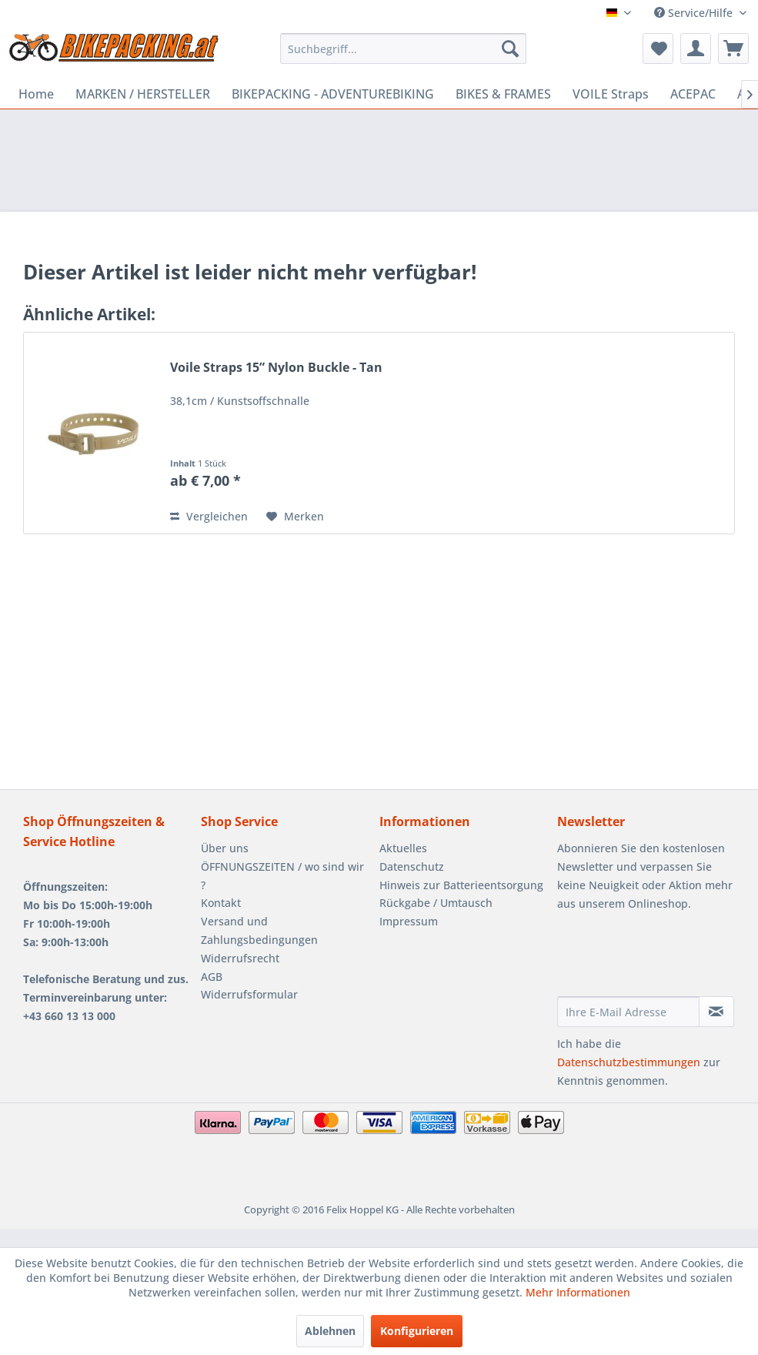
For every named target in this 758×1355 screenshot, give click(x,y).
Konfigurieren (416, 1330)
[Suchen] (510, 48)
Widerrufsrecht (240, 958)
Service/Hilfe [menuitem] (695, 12)
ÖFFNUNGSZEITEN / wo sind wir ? (282, 875)
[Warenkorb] (733, 48)
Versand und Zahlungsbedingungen (259, 930)
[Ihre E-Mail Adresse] (628, 1011)
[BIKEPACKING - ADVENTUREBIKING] (333, 94)
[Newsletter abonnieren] (716, 1011)
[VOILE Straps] (610, 94)
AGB (211, 976)
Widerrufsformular (249, 994)
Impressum (408, 921)
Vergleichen (209, 516)
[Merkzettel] (658, 48)
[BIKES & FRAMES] (503, 94)
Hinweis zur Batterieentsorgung (461, 885)
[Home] (36, 94)
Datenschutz (411, 866)
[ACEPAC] (692, 94)
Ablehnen (330, 1330)
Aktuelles (403, 848)
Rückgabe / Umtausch (436, 902)
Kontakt (221, 902)
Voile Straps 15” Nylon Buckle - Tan (276, 368)
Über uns (225, 848)
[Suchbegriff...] (403, 48)
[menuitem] (403, 48)
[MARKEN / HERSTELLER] (143, 94)
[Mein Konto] (695, 48)
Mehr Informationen (578, 1292)
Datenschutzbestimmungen (628, 1062)
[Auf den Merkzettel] (295, 516)
